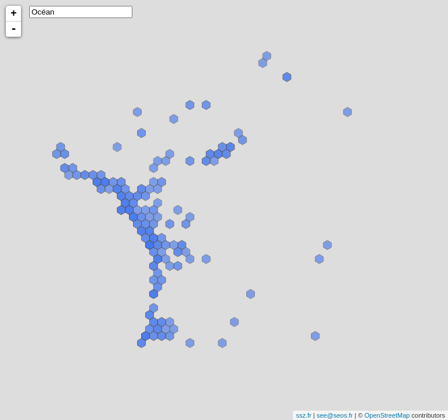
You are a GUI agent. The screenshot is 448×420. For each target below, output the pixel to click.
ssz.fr (303, 415)
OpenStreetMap (387, 415)
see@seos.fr (335, 415)
